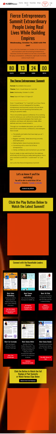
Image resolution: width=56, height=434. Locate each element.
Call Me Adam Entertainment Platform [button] (10, 311)
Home (21, 3)
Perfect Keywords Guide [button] (28, 362)
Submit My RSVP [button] (28, 189)
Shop (39, 3)
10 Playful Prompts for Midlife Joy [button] (28, 307)
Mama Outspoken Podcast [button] (45, 307)
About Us (26, 4)
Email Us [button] (45, 4)
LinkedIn (39, 183)
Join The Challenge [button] (10, 357)
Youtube (32, 183)
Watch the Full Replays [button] (28, 381)
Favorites (33, 3)
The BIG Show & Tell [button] (45, 358)
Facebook (17, 183)
